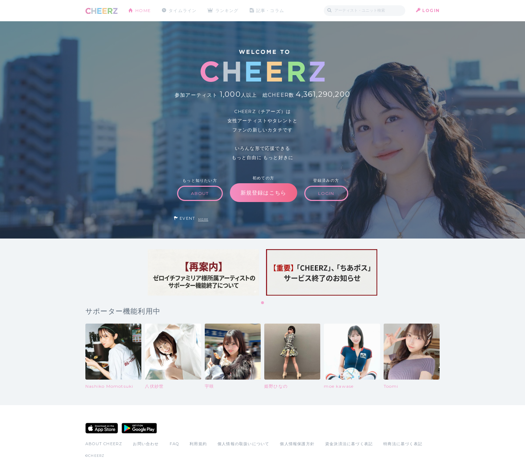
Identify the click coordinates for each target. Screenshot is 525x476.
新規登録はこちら (264, 192)
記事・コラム (270, 10)
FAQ (174, 443)
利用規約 (198, 443)
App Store (101, 428)
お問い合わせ (146, 443)
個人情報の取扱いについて (243, 443)
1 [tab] (263, 303)
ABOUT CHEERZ (103, 443)
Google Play (139, 428)
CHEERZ (101, 11)
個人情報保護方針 (297, 443)
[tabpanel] (203, 272)
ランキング (227, 10)
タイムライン (183, 10)
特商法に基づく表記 (402, 443)
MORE (203, 219)
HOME (143, 10)
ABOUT (200, 193)
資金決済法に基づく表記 (349, 443)
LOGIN (431, 10)
